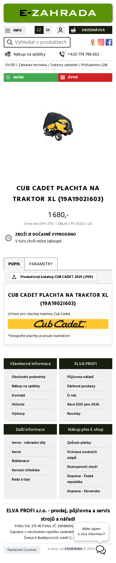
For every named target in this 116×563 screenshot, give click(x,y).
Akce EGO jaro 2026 (83, 404)
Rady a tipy (21, 479)
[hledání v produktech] (41, 42)
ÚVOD (10, 65)
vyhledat (10, 42)
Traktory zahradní (64, 65)
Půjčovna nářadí (80, 377)
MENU (18, 77)
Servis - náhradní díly (28, 443)
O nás (71, 395)
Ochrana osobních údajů (82, 455)
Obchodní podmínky (28, 377)
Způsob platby (79, 443)
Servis (16, 452)
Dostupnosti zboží (82, 467)
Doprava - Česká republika (80, 479)
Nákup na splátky (29, 54)
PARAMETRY (41, 263)
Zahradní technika (33, 65)
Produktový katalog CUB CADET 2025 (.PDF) (56, 277)
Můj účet (60, 30)
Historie (18, 404)
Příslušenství (94, 65)
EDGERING (73, 549)
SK (48, 30)
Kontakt (18, 395)
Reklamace (20, 461)
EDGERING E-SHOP (58, 13)
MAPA (92, 42)
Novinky (73, 414)
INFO (17, 30)
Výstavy (18, 414)
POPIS (14, 263)
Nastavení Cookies (22, 550)
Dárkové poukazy (81, 386)
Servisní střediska (26, 470)
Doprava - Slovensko (83, 491)
